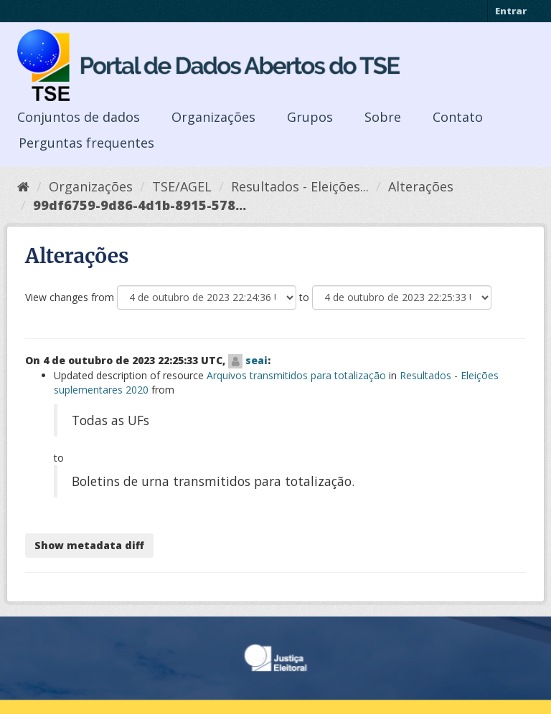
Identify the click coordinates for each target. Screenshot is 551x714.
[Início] (23, 186)
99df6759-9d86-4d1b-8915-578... (139, 205)
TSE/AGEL (182, 186)
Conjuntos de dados (78, 116)
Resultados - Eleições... (300, 186)
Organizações (213, 116)
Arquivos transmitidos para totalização (296, 375)
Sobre (382, 116)
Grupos (310, 116)
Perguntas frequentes (86, 142)
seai (256, 360)
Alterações (420, 186)
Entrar (511, 10)
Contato (458, 116)
